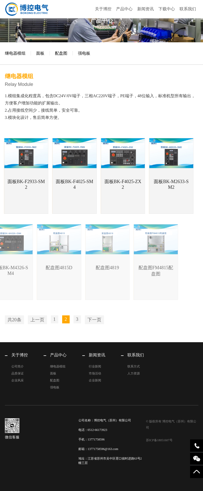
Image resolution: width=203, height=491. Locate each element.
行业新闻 (95, 366)
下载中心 (166, 9)
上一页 (37, 319)
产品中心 (124, 9)
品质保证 (17, 373)
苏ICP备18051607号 (159, 440)
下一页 (94, 319)
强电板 (84, 53)
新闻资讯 (145, 9)
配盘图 (61, 53)
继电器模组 (15, 53)
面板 (40, 53)
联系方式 (133, 366)
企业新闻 (95, 380)
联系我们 (188, 9)
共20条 (14, 319)
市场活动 (95, 373)
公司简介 (17, 366)
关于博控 (103, 9)
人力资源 (133, 373)
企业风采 (17, 380)
